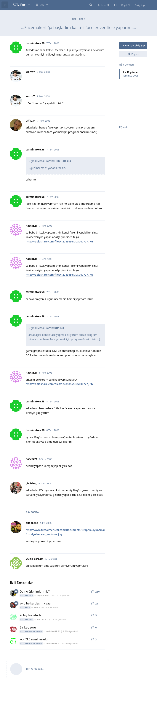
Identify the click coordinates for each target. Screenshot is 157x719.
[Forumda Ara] (90, 4)
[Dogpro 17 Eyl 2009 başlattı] (13, 593)
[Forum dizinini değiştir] (103, 5)
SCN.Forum (22, 4)
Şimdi (123, 127)
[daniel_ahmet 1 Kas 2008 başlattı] (13, 605)
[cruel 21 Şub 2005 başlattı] (13, 629)
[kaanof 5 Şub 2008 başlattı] (13, 617)
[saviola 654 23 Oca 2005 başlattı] (13, 641)
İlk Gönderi (126, 64)
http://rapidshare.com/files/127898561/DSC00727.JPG (59, 241)
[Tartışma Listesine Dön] (4, 4)
